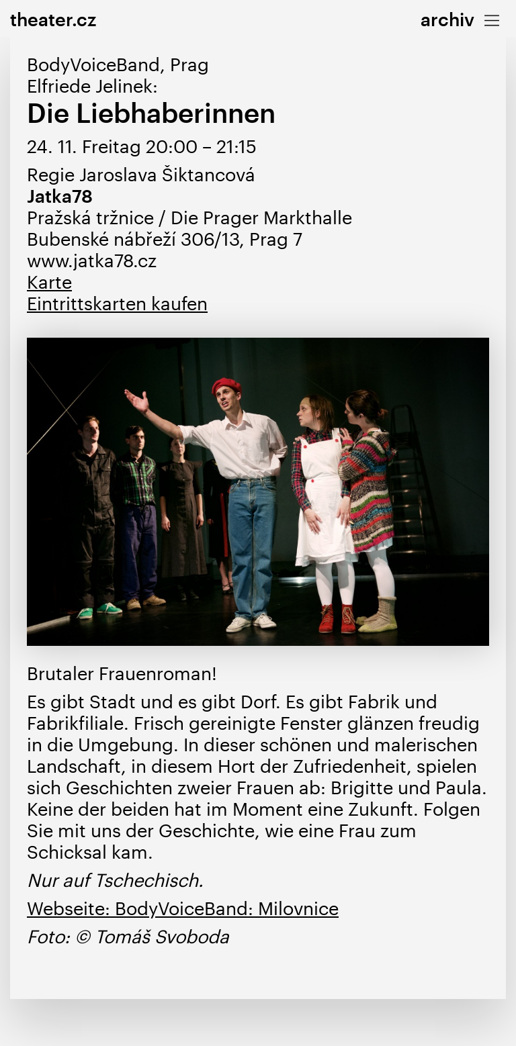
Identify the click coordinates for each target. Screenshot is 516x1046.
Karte (49, 281)
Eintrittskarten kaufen (117, 303)
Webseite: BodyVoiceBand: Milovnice (183, 908)
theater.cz (53, 19)
